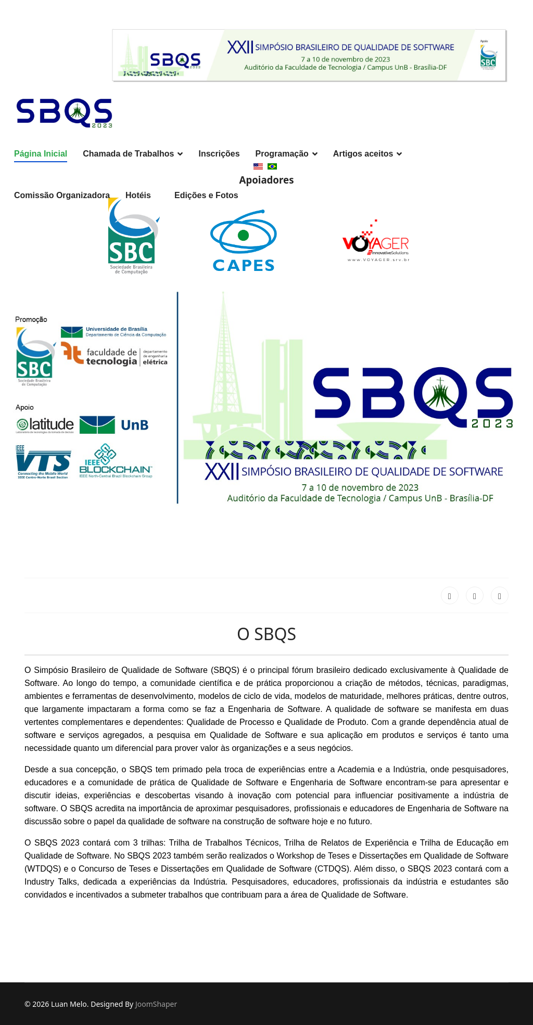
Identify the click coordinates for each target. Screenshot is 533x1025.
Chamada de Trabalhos (128, 153)
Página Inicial (40, 153)
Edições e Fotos (206, 195)
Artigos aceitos (363, 153)
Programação (282, 153)
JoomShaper (156, 1004)
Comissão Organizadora (62, 195)
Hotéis (138, 195)
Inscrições (218, 153)
